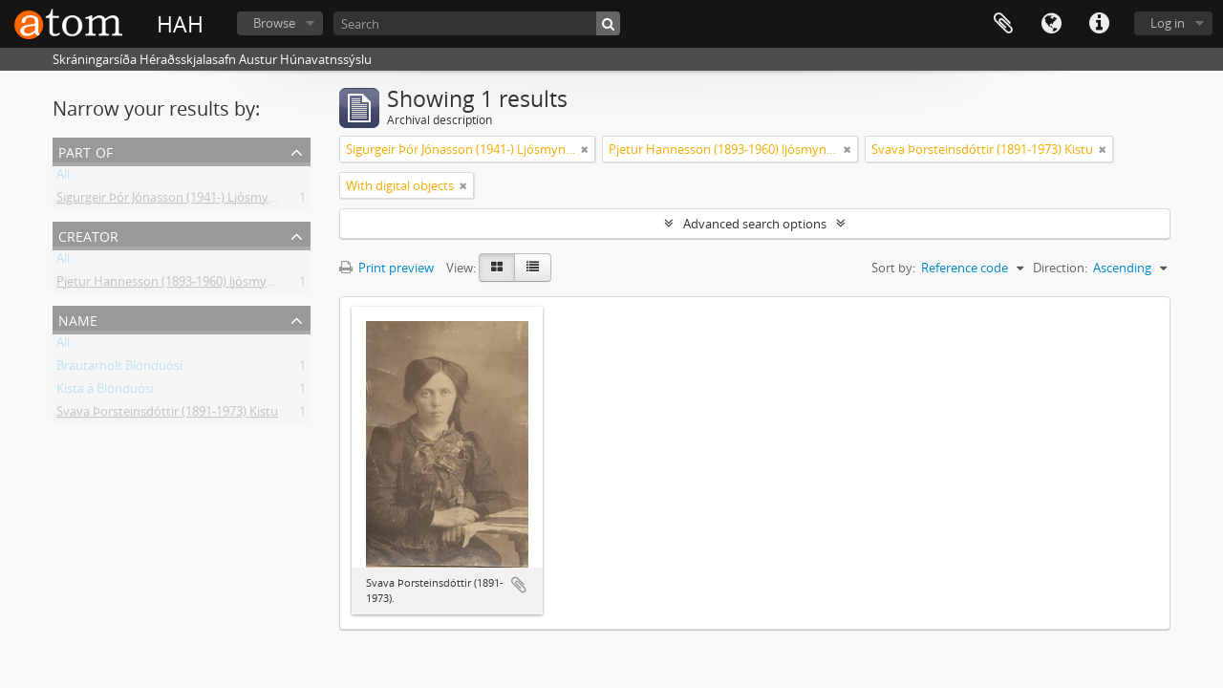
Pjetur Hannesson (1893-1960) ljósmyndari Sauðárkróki (212, 284)
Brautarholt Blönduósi (119, 368)
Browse (274, 23)
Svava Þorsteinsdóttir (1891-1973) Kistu (167, 414)
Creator (88, 234)
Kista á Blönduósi (105, 391)
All (63, 177)
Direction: (1060, 267)
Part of (85, 150)
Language (1051, 24)
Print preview (386, 267)
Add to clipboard (518, 584)
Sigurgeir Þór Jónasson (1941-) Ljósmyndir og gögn (198, 200)
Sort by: (893, 267)
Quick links (1099, 24)
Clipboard (1003, 24)
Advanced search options (754, 223)
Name (77, 319)
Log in (1167, 23)
